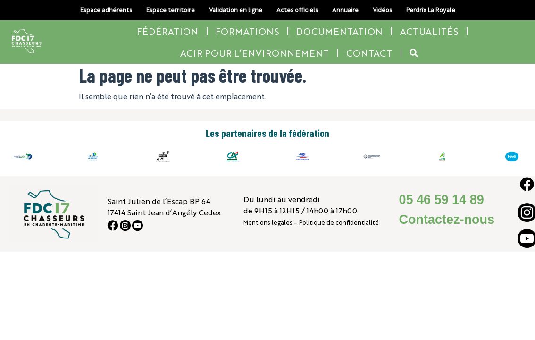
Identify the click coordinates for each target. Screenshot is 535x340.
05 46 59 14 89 (441, 200)
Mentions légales (268, 222)
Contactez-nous (446, 219)
